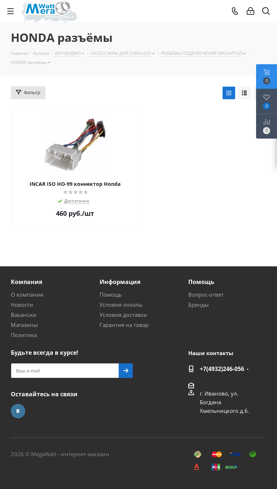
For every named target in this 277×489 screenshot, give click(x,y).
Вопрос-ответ (206, 294)
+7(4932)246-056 (222, 369)
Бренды (198, 304)
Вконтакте (18, 411)
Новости (22, 304)
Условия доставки (123, 314)
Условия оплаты (121, 304)
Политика (24, 335)
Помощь (111, 294)
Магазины (24, 324)
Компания (26, 282)
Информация (120, 282)
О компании (27, 294)
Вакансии (23, 314)
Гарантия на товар (124, 324)
